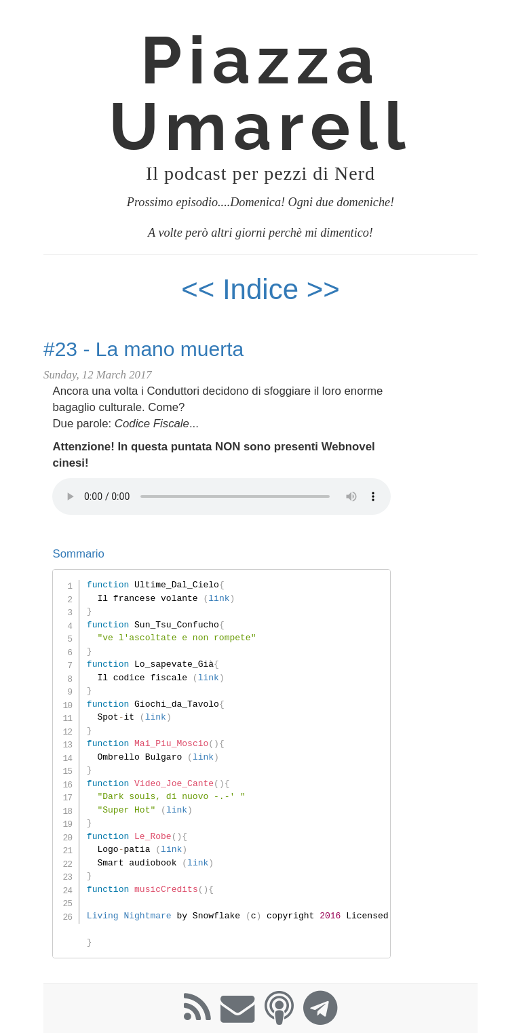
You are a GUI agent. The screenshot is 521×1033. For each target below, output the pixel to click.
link (219, 598)
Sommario (78, 553)
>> (323, 289)
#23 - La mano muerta (143, 349)
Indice (265, 289)
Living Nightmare (129, 916)
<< (197, 289)
